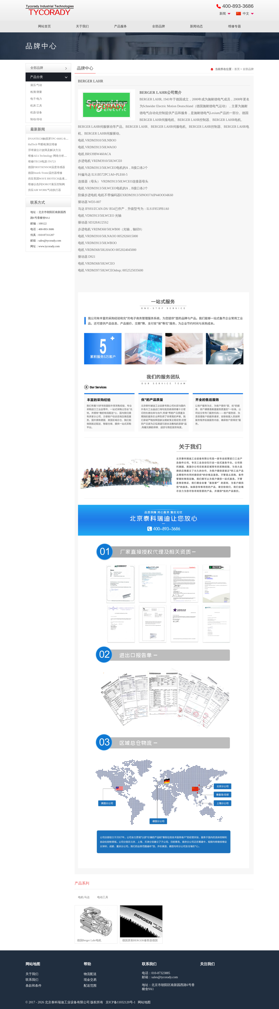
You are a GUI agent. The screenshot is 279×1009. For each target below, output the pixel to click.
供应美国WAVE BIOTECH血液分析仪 (50, 178)
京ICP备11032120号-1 (121, 1002)
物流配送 (90, 974)
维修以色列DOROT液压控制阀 (46, 184)
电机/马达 (84, 897)
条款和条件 (34, 985)
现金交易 (90, 979)
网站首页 (44, 26)
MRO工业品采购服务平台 (50, 10)
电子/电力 (36, 98)
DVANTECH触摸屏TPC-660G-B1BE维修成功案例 (57, 138)
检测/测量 (36, 92)
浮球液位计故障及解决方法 (44, 150)
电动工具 (102, 897)
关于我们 (82, 26)
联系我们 (32, 979)
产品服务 (120, 26)
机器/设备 (36, 112)
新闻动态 (196, 26)
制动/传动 (36, 119)
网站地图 (144, 1002)
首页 (237, 69)
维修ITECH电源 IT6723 (42, 161)
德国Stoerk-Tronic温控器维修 (45, 172)
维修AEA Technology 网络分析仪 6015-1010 (53, 155)
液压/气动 (36, 85)
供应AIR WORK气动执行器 (44, 190)
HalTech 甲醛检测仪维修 (42, 144)
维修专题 (234, 26)
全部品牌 (158, 26)
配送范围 (90, 985)
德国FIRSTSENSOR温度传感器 (46, 167)
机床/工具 (36, 105)
